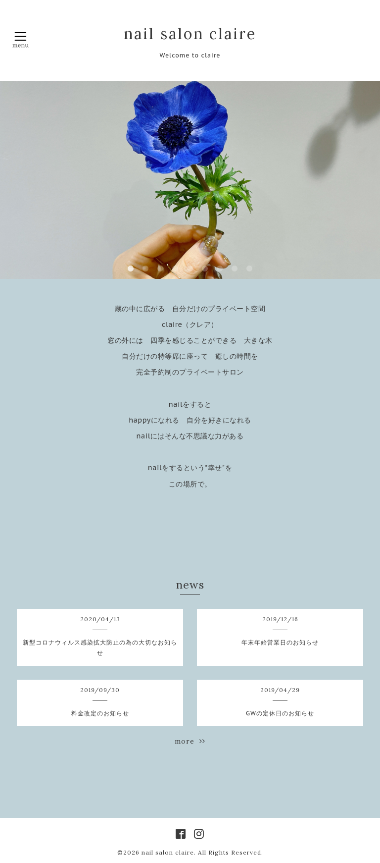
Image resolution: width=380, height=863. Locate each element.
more (190, 741)
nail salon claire (190, 33)
